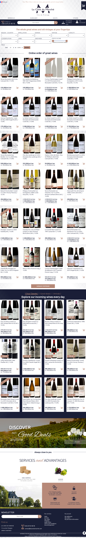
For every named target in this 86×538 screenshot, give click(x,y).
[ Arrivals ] (57, 294)
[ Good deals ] (45, 294)
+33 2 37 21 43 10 (30, 526)
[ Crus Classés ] (31, 294)
